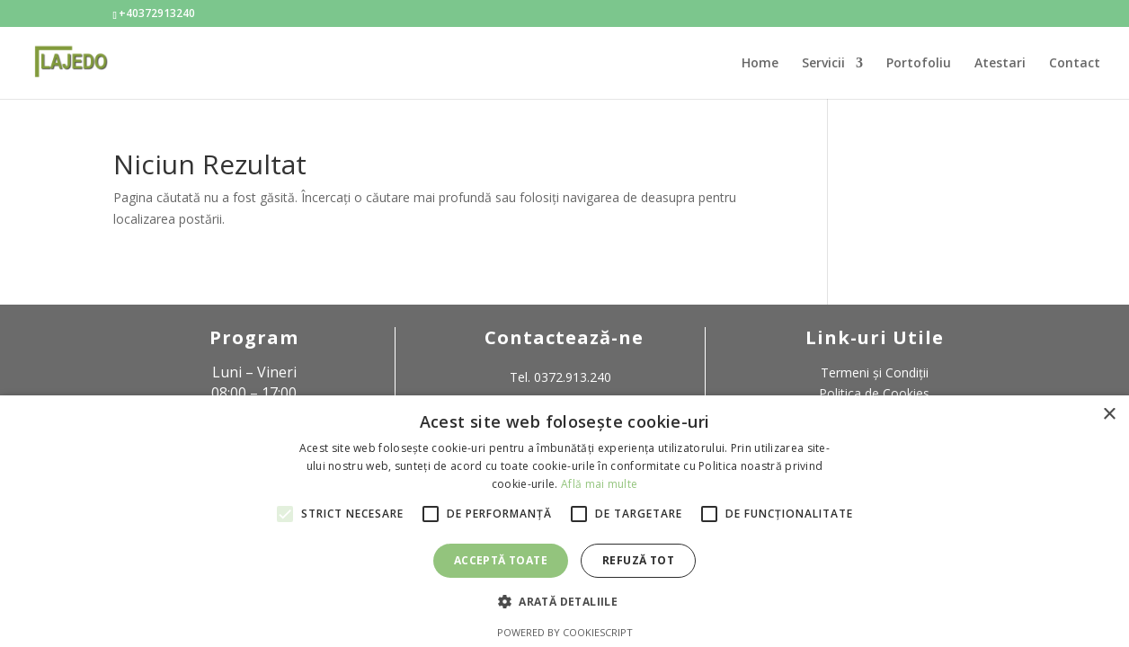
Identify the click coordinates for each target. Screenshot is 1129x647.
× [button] (1109, 414)
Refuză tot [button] (638, 560)
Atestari (1000, 64)
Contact (1074, 64)
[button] (564, 602)
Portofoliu (918, 64)
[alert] (564, 521)
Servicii (823, 64)
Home (760, 64)
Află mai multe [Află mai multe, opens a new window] (599, 484)
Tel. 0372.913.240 (560, 377)
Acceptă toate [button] (500, 560)
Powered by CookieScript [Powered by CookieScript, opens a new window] (565, 632)
